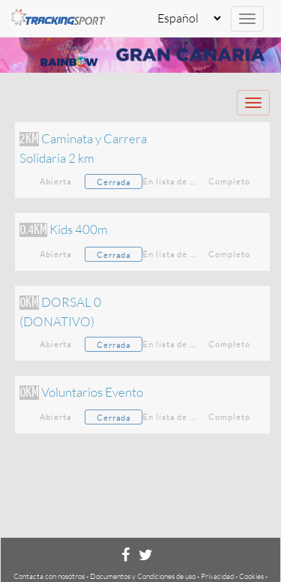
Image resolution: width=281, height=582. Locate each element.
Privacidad (217, 576)
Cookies (251, 576)
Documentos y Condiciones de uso (143, 576)
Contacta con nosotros (49, 576)
